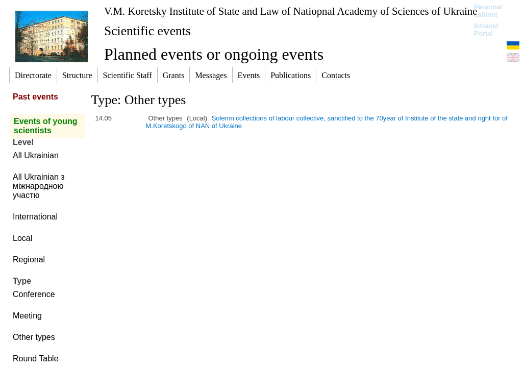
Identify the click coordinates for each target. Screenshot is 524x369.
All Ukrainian (36, 155)
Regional (29, 259)
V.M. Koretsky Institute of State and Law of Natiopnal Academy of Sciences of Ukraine (290, 11)
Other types (34, 337)
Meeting (27, 315)
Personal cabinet (488, 10)
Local (22, 238)
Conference (34, 294)
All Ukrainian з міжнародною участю (39, 186)
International (35, 216)
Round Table (36, 358)
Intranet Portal (486, 29)
